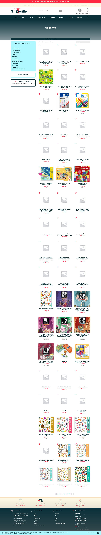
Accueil (46, 39)
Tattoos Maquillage (17, 69)
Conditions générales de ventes (20, 521)
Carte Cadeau (15, 52)
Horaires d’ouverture (80, 518)
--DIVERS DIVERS (15, 49)
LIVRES (13, 60)
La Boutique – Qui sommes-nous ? (21, 513)
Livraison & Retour (18, 517)
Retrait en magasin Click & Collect (21, 515)
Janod (56, 518)
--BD (13, 47)
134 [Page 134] (64, 494)
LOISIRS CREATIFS (16, 61)
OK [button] (98, 532)
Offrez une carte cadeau (39, 525)
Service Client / (83, 4)
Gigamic (56, 520)
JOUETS (13, 58)
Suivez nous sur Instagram (82, 526)
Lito (82, 187)
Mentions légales (17, 525)
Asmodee (57, 513)
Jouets (35, 515)
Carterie (14, 54)
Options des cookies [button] (91, 532)
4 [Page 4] (60, 494)
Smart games (57, 521)
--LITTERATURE (15, 50)
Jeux (13, 56)
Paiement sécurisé (18, 518)
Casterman (64, 312)
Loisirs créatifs (37, 518)
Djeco (82, 113)
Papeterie (14, 63)
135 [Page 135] (67, 494)
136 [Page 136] (70, 494)
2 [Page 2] (57, 494)
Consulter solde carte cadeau (20, 520)
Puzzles (14, 67)
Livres (35, 517)
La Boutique (73, 4)
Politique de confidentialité (19, 523)
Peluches (14, 65)
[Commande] (83, 42)
